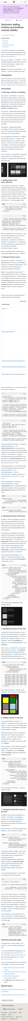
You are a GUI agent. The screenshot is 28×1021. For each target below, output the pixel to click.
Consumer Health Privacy (7, 1016)
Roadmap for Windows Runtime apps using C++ (13, 994)
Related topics (5, 46)
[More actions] (25, 20)
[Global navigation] (1, 2)
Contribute (3, 1014)
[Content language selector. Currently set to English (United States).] (8, 1005)
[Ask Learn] (16, 20)
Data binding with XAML (12, 462)
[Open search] (21, 2)
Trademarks (3, 1019)
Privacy (9, 1014)
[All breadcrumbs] (2, 20)
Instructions (5, 43)
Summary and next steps (8, 44)
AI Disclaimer (4, 1012)
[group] (14, 209)
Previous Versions (13, 1012)
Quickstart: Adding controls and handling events (13, 85)
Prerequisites (5, 41)
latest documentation (8, 56)
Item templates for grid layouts (15, 955)
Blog (20, 1012)
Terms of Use (19, 1016)
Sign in (25, 2)
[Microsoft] (14, 2)
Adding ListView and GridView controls (8, 20)
